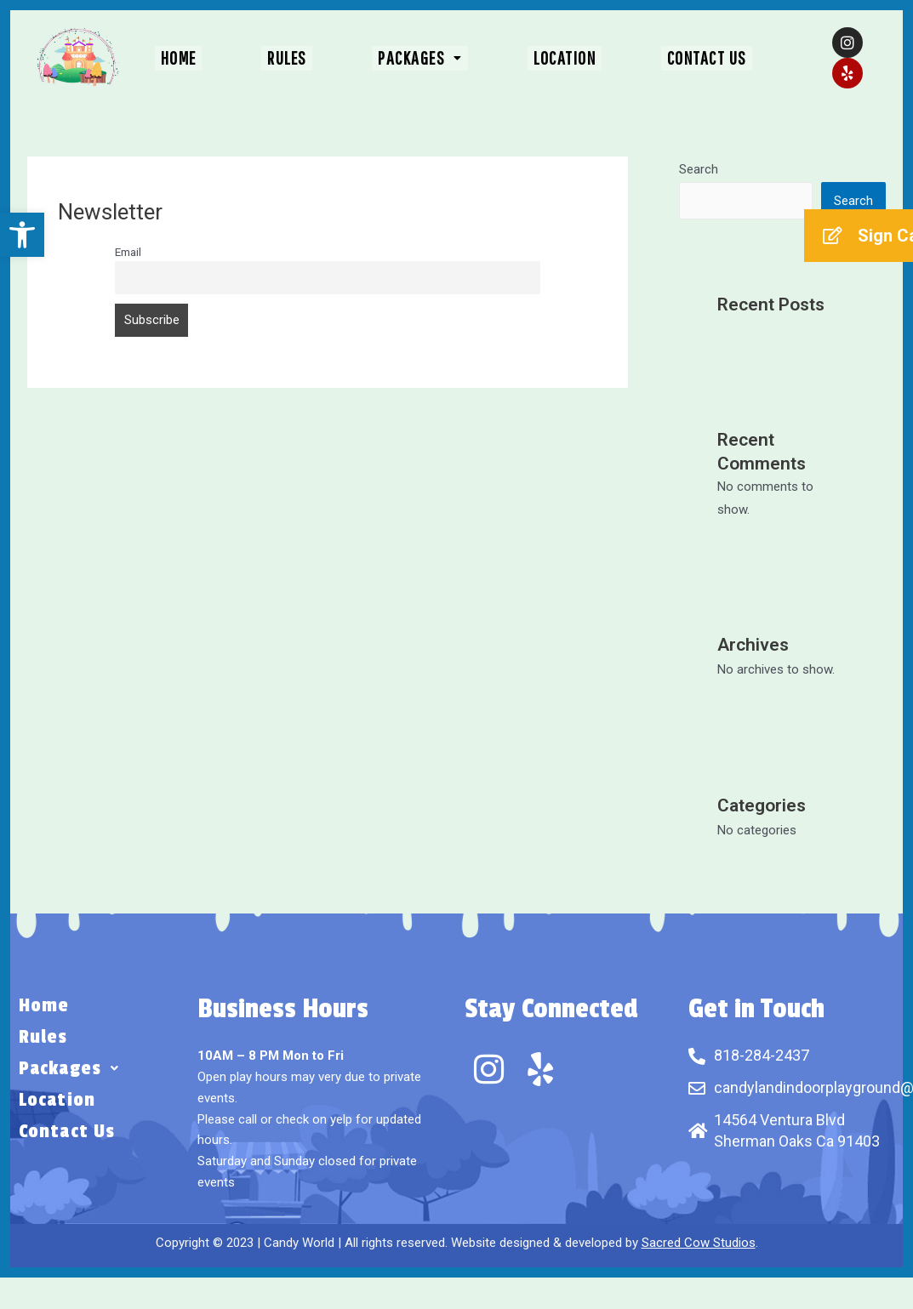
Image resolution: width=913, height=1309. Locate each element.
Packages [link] (420, 57)
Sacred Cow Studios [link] (699, 1242)
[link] (22, 235)
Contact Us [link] (684, 57)
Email (128, 252)
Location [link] (553, 57)
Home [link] (202, 57)
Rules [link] (299, 57)
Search (698, 169)
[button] (420, 57)
